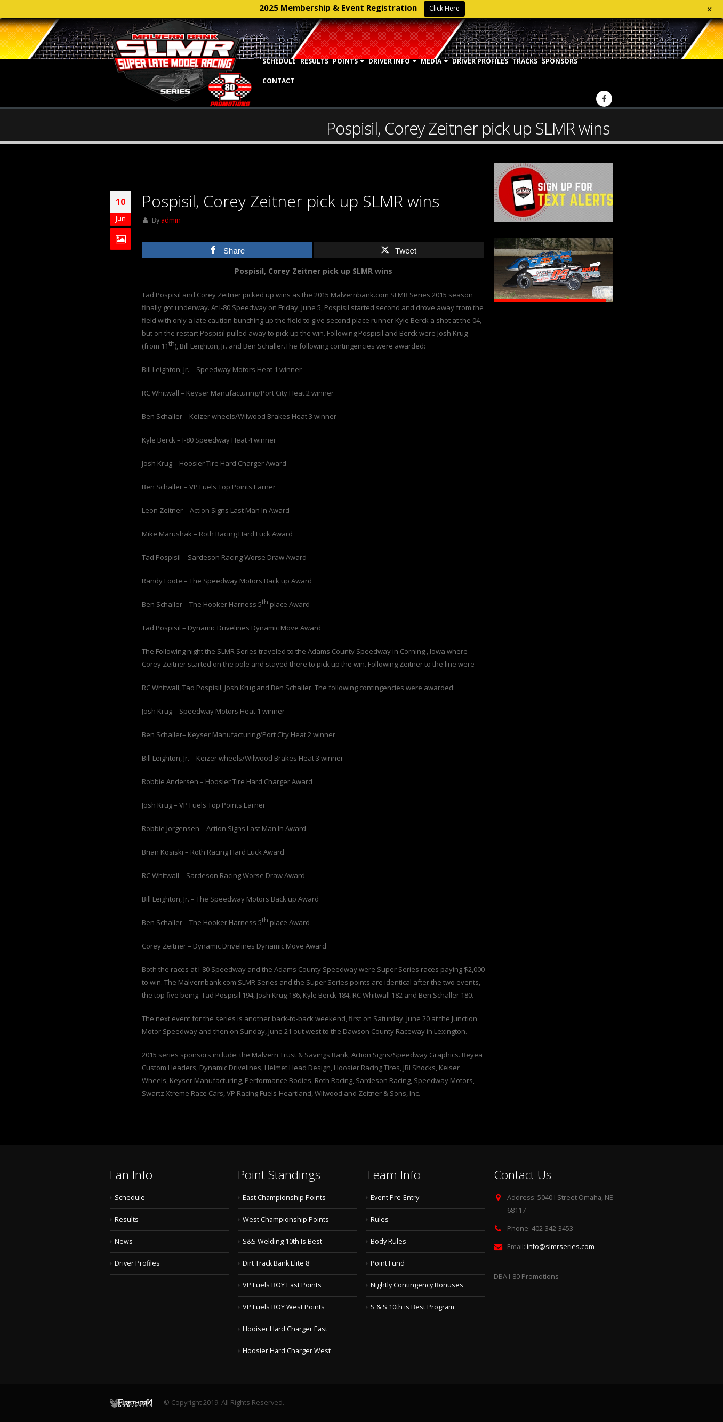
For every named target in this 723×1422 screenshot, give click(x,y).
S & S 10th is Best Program (412, 1307)
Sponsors (559, 61)
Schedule (279, 61)
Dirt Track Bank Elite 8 (276, 1263)
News (124, 1241)
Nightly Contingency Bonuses (417, 1285)
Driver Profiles (480, 61)
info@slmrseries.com (561, 1246)
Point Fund (388, 1263)
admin (171, 220)
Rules (380, 1219)
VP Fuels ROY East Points (282, 1285)
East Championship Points (284, 1197)
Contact (278, 80)
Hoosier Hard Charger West (287, 1350)
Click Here (444, 8)
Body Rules (388, 1241)
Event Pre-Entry (395, 1197)
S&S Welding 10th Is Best (282, 1241)
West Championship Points (286, 1219)
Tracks (524, 61)
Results (314, 61)
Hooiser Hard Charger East (285, 1328)
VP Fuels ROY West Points (284, 1307)
